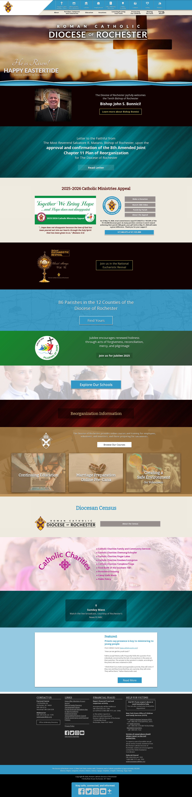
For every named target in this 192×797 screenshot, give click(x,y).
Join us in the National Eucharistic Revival (114, 265)
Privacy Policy (69, 726)
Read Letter (96, 167)
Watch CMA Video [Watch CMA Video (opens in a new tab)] (140, 205)
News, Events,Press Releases (74, 5)
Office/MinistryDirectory (111, 5)
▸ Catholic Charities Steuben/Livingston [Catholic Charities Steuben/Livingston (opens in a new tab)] (117, 560)
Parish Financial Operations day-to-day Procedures (76, 710)
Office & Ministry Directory (48, 722)
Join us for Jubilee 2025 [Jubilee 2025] (114, 355)
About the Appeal (140, 215)
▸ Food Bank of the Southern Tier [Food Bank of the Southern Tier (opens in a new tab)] (113, 567)
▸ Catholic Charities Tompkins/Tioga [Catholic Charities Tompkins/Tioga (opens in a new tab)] (115, 564)
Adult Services (135, 724)
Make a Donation (140, 199)
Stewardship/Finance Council (75, 716)
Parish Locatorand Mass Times (62, 5)
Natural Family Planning (73, 705)
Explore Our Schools (96, 384)
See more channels (72, 736)
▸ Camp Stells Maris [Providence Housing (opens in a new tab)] (106, 575)
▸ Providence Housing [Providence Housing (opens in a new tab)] (107, 571)
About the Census (130, 524)
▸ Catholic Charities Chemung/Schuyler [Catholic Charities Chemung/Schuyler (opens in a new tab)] (116, 552)
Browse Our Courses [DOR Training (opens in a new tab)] (114, 444)
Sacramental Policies (72, 707)
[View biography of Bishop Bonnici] (53, 105)
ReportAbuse (161, 12)
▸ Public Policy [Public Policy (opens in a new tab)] (103, 579)
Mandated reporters (134, 728)
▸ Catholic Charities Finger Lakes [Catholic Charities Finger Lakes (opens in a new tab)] (113, 556)
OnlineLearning (123, 5)
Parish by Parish (140, 210)
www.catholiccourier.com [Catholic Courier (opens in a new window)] (128, 648)
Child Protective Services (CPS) (141, 719)
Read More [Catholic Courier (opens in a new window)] (130, 680)
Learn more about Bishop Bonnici (120, 111)
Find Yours (96, 320)
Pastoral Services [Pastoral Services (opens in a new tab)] (71, 714)
